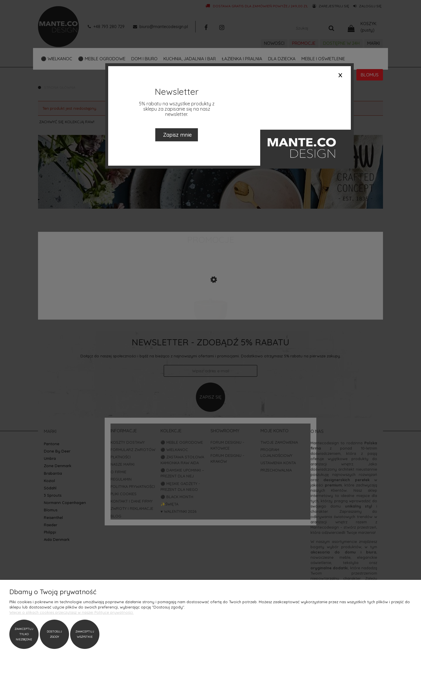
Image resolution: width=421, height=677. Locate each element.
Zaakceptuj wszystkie (84, 634)
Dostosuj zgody (54, 634)
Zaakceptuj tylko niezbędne (24, 634)
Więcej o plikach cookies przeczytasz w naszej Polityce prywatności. (71, 612)
